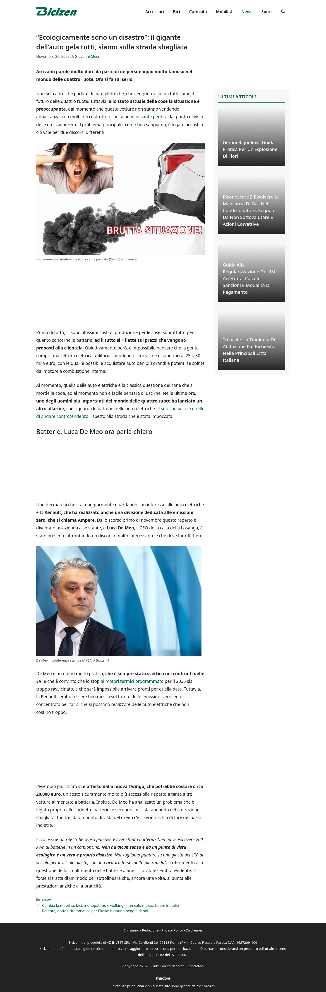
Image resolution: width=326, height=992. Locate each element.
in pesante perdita (149, 117)
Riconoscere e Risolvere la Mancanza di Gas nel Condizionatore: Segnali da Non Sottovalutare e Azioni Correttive (251, 210)
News (246, 11)
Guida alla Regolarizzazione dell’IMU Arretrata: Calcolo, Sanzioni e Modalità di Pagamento (251, 278)
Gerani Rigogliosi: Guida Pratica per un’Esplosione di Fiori (250, 149)
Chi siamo (131, 930)
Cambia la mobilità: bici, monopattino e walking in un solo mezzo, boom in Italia (110, 905)
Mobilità (224, 11)
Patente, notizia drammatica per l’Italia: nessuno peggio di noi (95, 910)
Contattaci (195, 966)
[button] (283, 11)
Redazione (150, 930)
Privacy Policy (172, 930)
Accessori (154, 11)
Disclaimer (194, 930)
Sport (266, 11)
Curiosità (198, 11)
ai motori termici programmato (132, 681)
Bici (176, 11)
